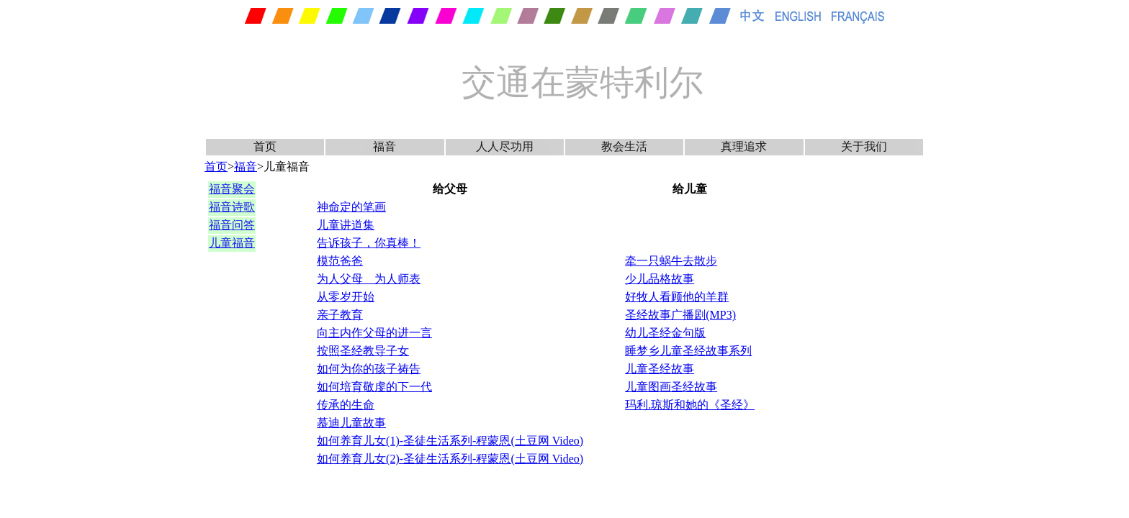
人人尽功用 (505, 146)
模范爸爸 (340, 261)
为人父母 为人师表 (368, 279)
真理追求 (744, 146)
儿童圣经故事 (659, 369)
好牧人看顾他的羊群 (677, 297)
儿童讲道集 (345, 225)
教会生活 (624, 146)
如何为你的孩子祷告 (368, 369)
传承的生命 (345, 405)
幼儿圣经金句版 (665, 333)
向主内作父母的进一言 (374, 333)
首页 (264, 146)
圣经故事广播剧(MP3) (680, 315)
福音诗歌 (232, 207)
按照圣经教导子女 (363, 351)
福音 (384, 146)
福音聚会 (232, 189)
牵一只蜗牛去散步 (671, 261)
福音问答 (232, 225)
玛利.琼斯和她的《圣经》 (690, 405)
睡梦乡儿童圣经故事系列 (688, 351)
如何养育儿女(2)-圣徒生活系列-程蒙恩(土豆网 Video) (450, 459)
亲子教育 (340, 315)
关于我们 (864, 146)
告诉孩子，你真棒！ (368, 243)
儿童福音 (232, 243)
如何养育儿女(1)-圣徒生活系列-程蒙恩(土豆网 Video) (450, 441)
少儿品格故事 (659, 279)
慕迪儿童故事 (351, 423)
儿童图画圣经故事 (671, 387)
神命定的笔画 (351, 207)
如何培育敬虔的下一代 (374, 387)
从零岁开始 (345, 297)
